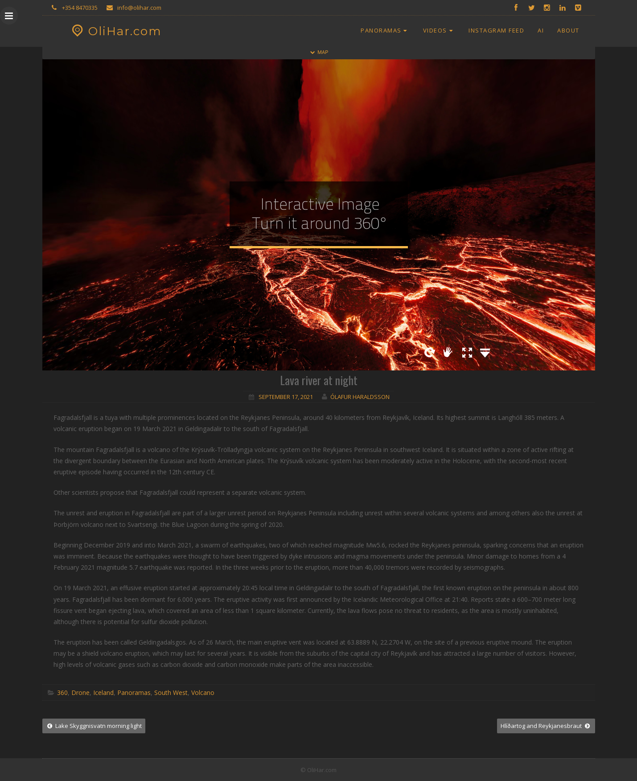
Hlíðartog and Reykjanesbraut (546, 726)
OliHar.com (115, 31)
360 (62, 692)
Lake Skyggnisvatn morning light (94, 726)
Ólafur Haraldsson (360, 397)
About (568, 30)
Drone (80, 692)
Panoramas (385, 30)
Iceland (103, 692)
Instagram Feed (496, 30)
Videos (439, 30)
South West (171, 692)
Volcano (202, 692)
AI (541, 30)
